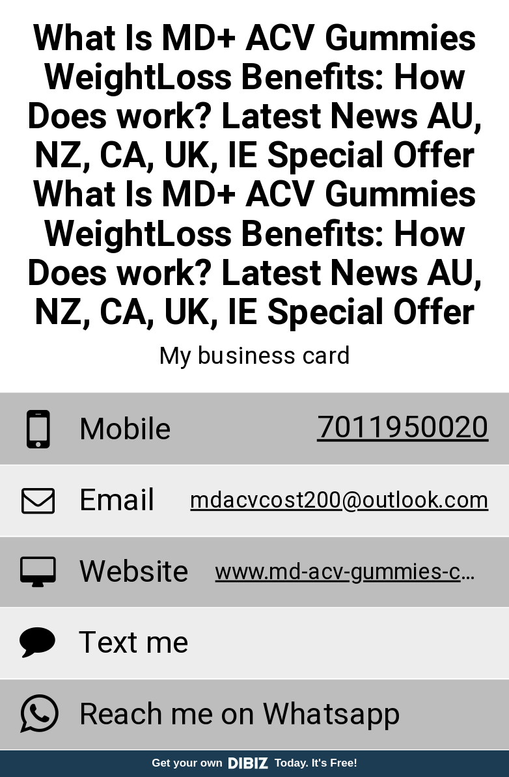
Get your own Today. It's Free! (254, 763)
